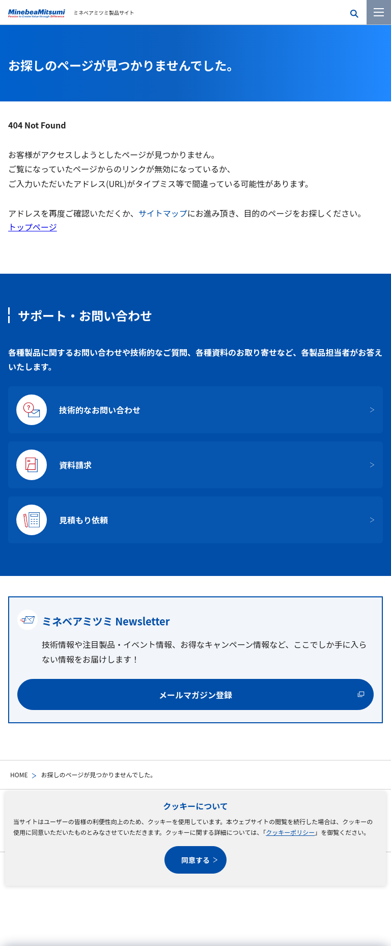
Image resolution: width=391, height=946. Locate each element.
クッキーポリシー (290, 832)
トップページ (32, 227)
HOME (18, 774)
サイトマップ (162, 213)
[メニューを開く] (379, 12)
